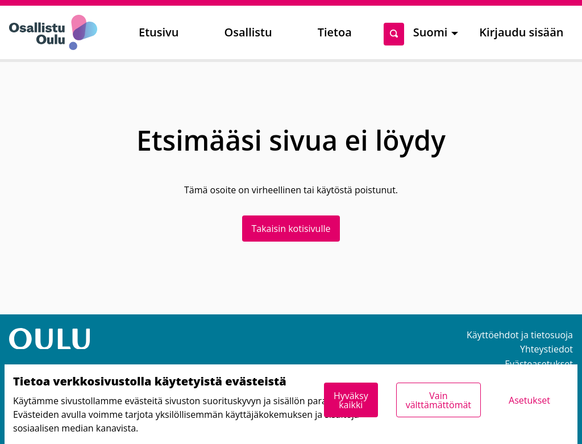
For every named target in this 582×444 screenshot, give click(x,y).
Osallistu (248, 32)
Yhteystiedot (546, 349)
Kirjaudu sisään (521, 32)
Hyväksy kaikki (351, 400)
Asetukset (529, 400)
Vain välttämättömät (438, 400)
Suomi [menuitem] (430, 32)
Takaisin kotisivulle (291, 228)
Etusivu (158, 32)
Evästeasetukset (539, 364)
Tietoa (335, 32)
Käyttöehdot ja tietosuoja (520, 335)
